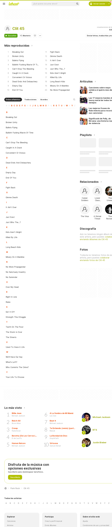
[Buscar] (77, 3)
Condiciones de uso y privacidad (96, 525)
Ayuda (85, 521)
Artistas (10, 525)
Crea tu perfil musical (53, 521)
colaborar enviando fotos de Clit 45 (94, 258)
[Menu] (4, 3)
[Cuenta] (109, 3)
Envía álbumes (50, 525)
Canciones (11, 521)
